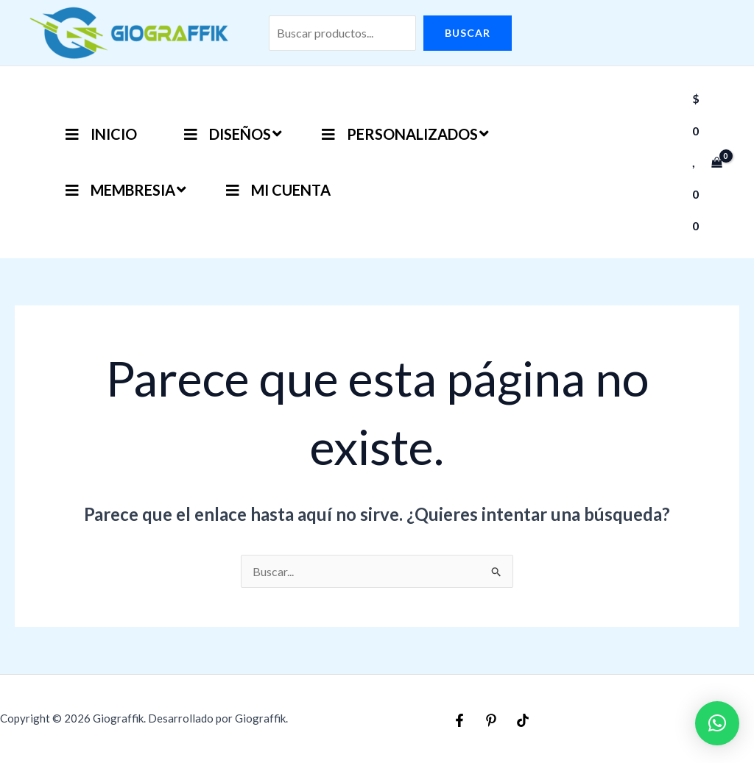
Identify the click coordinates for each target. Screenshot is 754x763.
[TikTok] (522, 720)
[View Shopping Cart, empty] (707, 162)
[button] (717, 723)
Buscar (467, 32)
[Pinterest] (491, 720)
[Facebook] (459, 720)
